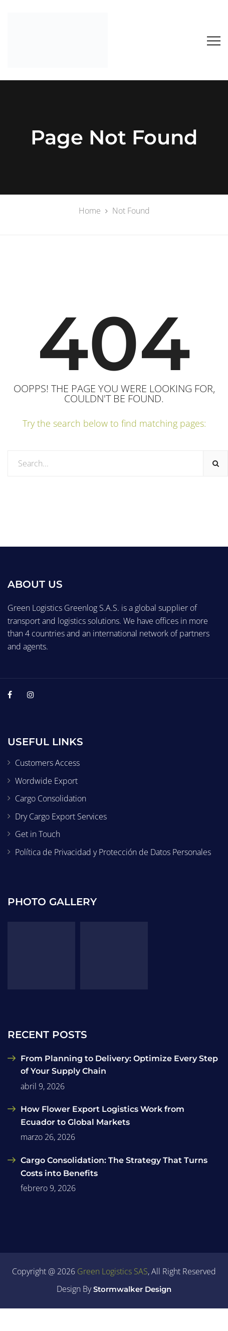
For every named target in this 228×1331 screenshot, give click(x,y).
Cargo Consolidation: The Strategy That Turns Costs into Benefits (114, 1166)
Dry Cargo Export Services (61, 816)
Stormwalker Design (132, 1289)
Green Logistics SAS (112, 1271)
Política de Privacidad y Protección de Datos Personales (113, 852)
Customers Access (47, 762)
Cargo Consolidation (50, 798)
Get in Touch (37, 834)
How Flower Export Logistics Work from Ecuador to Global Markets (102, 1115)
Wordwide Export (46, 780)
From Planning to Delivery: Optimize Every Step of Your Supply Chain (119, 1065)
